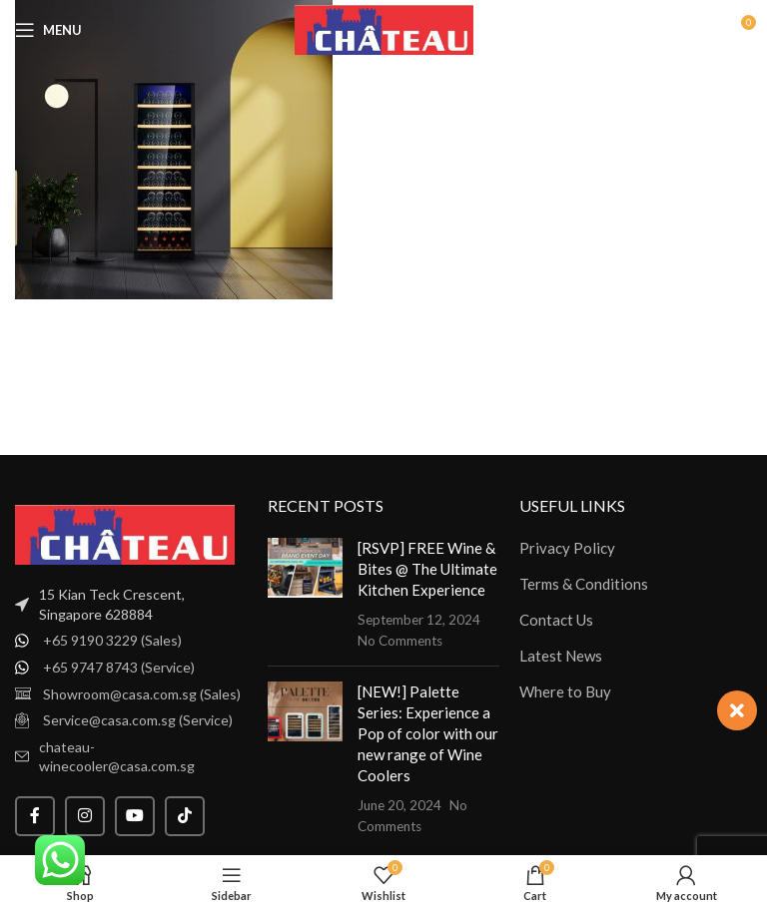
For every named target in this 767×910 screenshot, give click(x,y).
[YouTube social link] (135, 816)
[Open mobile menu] (48, 30)
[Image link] (125, 533)
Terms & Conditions (583, 584)
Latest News (560, 656)
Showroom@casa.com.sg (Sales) (142, 693)
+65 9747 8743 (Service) (119, 667)
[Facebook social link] (35, 816)
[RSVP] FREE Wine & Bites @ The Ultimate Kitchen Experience (427, 569)
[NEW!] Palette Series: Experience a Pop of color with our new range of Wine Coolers (428, 733)
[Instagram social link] (85, 816)
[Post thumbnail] (305, 594)
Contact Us (556, 620)
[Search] (697, 30)
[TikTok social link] (185, 816)
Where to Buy (565, 691)
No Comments (400, 641)
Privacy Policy (567, 548)
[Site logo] (384, 28)
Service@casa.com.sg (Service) (138, 719)
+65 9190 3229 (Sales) (112, 640)
